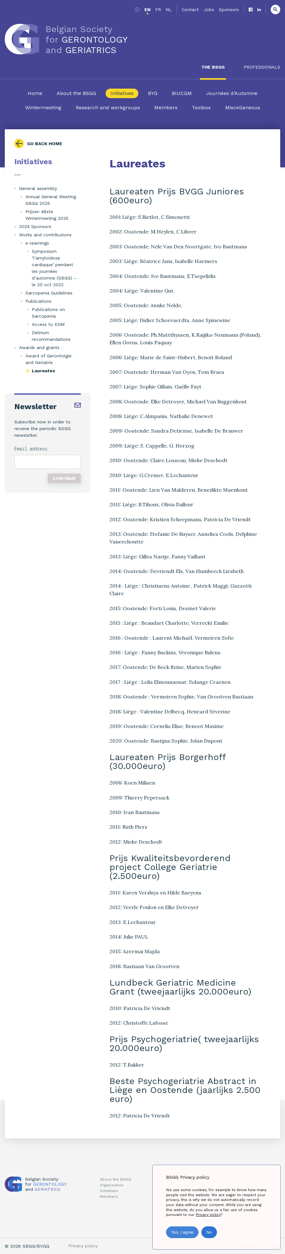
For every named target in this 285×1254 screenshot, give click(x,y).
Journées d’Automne (231, 93)
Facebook (251, 9)
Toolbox (201, 107)
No (209, 1232)
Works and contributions (45, 234)
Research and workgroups (108, 107)
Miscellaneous (242, 107)
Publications (38, 301)
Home (35, 93)
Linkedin (259, 9)
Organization (111, 1185)
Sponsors (229, 9)
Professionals (262, 67)
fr (158, 9)
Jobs (209, 9)
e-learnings (37, 243)
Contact (190, 9)
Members (165, 107)
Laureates (43, 370)
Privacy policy (83, 1245)
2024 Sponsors (35, 226)
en (147, 9)
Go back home (44, 143)
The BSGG (213, 67)
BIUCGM (182, 93)
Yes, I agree (182, 1232)
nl (169, 9)
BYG (152, 93)
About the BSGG (76, 93)
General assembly (38, 188)
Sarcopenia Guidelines (49, 292)
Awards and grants (39, 347)
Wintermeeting (43, 107)
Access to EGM (48, 324)
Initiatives (122, 93)
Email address (30, 449)
